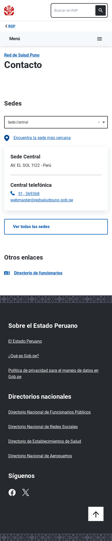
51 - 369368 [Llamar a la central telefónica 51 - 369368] (28, 193)
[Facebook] (12, 492)
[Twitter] (25, 492)
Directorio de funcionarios (33, 272)
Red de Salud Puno (21, 55)
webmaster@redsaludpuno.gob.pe (41, 200)
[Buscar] (100, 10)
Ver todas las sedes (31, 226)
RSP (11, 26)
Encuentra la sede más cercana (37, 138)
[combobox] (79, 10)
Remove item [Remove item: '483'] (98, 122)
